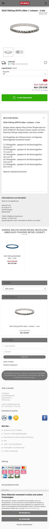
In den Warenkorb (22, 97)
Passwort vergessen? (10, 365)
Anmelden (24, 357)
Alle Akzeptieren (24, 513)
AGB (5, 441)
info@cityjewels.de (13, 404)
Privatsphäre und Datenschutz (14, 448)
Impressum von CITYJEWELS (13, 430)
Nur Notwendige (24, 519)
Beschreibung (10, 118)
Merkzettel (5, 490)
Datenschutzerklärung (32, 508)
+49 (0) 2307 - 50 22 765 (12, 406)
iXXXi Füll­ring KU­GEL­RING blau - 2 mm (12, 257)
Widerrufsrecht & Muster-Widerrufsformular (18, 437)
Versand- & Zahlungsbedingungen (15, 434)
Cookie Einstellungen (11, 451)
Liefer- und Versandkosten (13, 444)
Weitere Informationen (24, 525)
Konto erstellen (8, 362)
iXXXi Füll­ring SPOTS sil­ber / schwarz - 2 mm (24, 326)
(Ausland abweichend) (22, 64)
